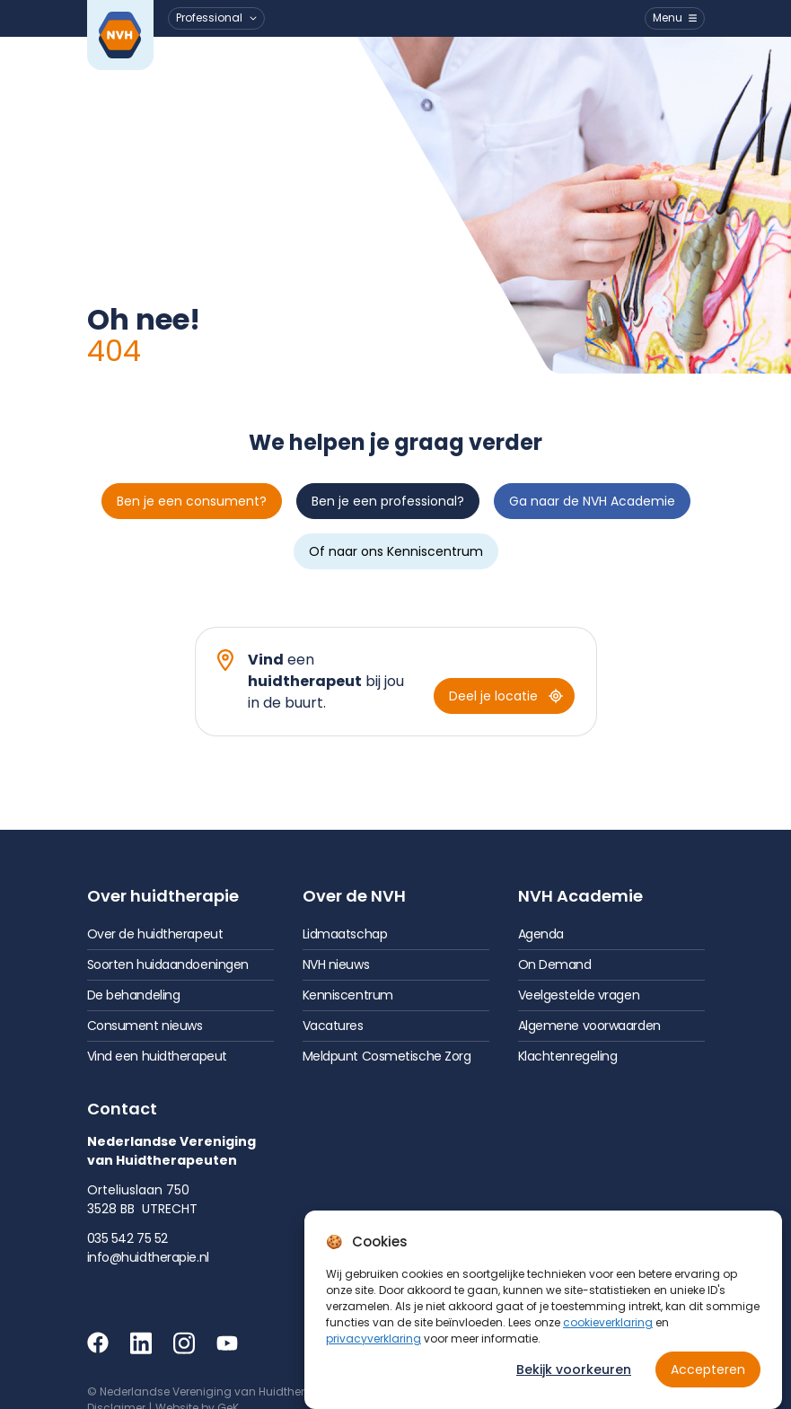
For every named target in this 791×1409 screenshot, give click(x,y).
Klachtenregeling (568, 1056)
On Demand (555, 964)
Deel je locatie (506, 696)
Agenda (541, 934)
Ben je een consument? (192, 501)
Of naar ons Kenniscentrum (396, 551)
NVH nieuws (336, 964)
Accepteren (708, 1369)
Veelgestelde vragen (579, 995)
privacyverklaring (373, 1338)
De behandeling (133, 995)
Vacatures (333, 1026)
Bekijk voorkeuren (573, 1369)
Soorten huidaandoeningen (168, 964)
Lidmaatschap (345, 934)
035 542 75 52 (127, 1238)
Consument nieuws (145, 1026)
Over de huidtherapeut (155, 934)
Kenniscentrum (348, 995)
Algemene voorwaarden (589, 1026)
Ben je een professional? (388, 501)
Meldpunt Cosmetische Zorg (387, 1056)
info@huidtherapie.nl (148, 1257)
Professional (209, 17)
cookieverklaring (608, 1322)
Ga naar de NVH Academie (592, 501)
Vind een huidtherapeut (157, 1056)
